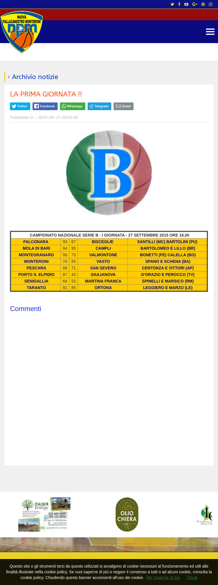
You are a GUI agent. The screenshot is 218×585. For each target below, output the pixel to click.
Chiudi (192, 577)
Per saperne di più (163, 577)
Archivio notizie (35, 77)
